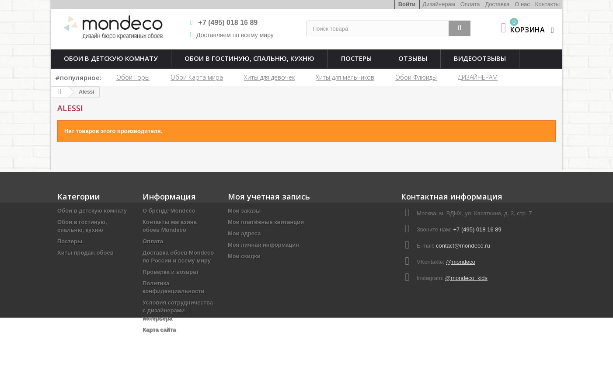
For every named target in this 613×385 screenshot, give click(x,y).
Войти (407, 4)
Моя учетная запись (269, 196)
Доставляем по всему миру (235, 35)
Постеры (356, 58)
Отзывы (412, 58)
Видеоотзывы (480, 58)
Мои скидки (244, 256)
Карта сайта (159, 329)
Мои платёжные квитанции (266, 222)
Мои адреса (244, 233)
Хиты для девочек (269, 77)
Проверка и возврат (171, 272)
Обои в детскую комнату (111, 58)
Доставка (497, 4)
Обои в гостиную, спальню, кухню (249, 58)
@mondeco (460, 262)
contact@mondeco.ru (463, 245)
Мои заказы (244, 210)
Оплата (470, 4)
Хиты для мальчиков (345, 77)
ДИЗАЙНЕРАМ (478, 77)
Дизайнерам (438, 4)
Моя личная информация (263, 245)
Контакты (547, 4)
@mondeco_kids (466, 278)
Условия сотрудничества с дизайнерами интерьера (178, 310)
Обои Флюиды (416, 77)
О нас (522, 4)
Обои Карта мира (197, 77)
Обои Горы (133, 77)
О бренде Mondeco (169, 210)
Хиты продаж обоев (85, 252)
